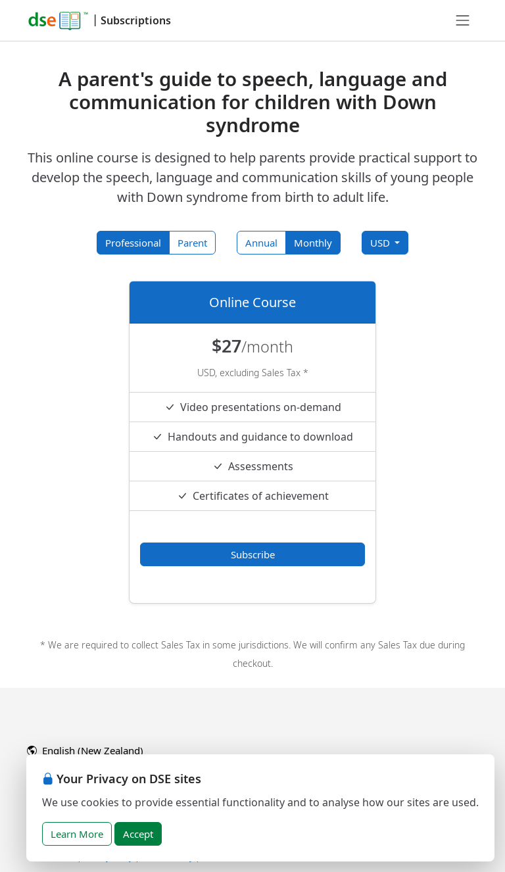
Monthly (313, 242)
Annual (261, 242)
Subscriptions (136, 20)
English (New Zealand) (85, 750)
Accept (138, 833)
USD (381, 242)
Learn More (77, 833)
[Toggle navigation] (462, 20)
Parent (192, 242)
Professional (133, 242)
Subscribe (253, 554)
